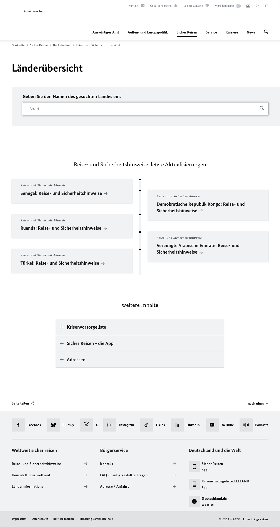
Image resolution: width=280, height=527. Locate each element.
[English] (258, 6)
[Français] (266, 6)
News (251, 32)
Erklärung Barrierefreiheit (96, 519)
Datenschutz (40, 519)
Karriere (232, 32)
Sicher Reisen (187, 32)
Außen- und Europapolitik (148, 32)
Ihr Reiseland (63, 45)
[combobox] (145, 108)
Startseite (20, 45)
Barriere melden (63, 519)
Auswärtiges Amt (105, 32)
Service (211, 32)
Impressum (19, 519)
